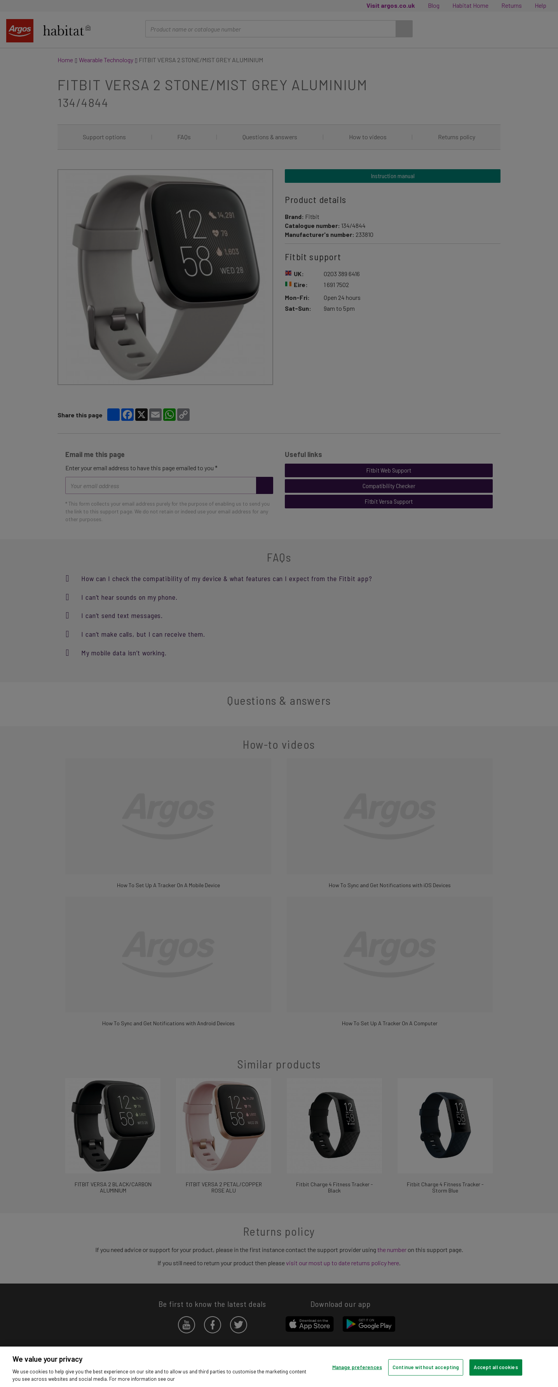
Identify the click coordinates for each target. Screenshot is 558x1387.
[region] (279, 1367)
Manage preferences (357, 1367)
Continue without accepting (425, 1367)
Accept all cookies (496, 1367)
